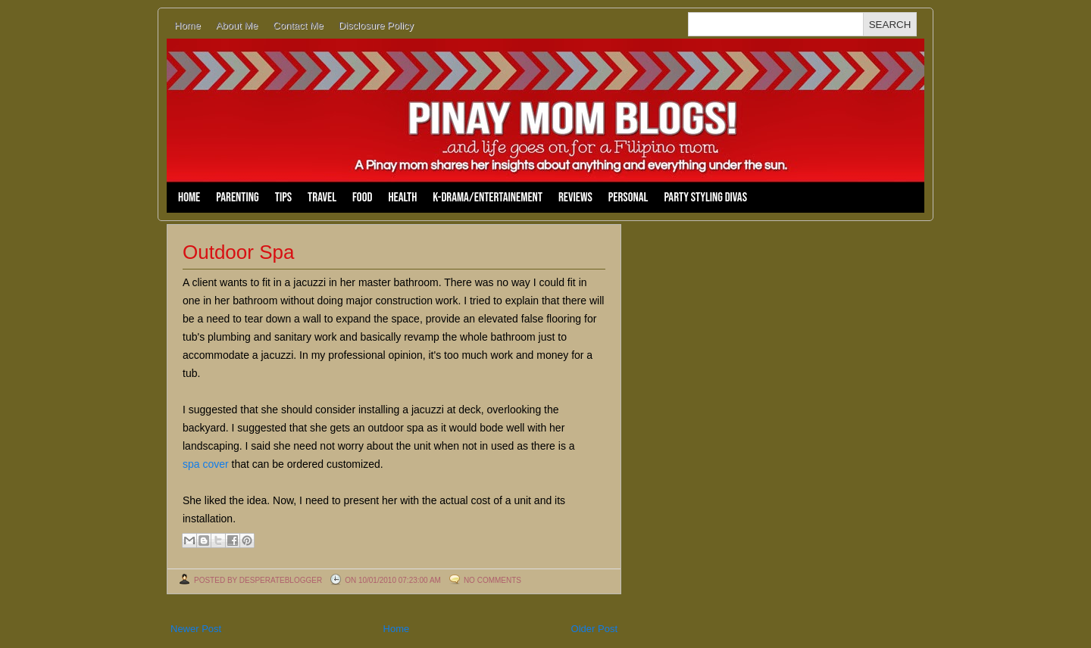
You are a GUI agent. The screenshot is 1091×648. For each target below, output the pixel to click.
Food (362, 197)
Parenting (237, 197)
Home (187, 25)
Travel (322, 197)
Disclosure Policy (376, 25)
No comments (492, 580)
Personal (628, 197)
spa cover (206, 464)
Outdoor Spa (238, 252)
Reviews (575, 197)
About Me (237, 25)
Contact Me (298, 25)
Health (402, 197)
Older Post (594, 628)
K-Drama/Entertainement (487, 197)
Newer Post (195, 628)
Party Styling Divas (705, 197)
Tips (283, 197)
